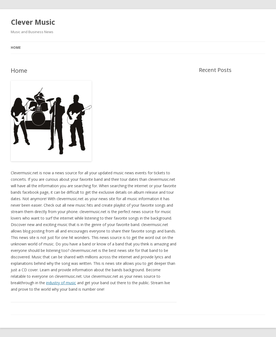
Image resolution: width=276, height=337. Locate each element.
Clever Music (33, 22)
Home (16, 47)
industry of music (61, 282)
